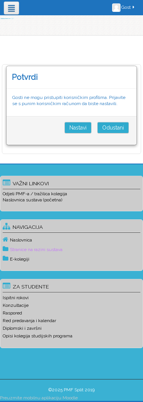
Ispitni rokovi (16, 297)
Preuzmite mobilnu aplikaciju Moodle (39, 397)
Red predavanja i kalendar (29, 320)
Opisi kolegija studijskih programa (37, 336)
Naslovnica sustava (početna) (32, 200)
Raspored (12, 313)
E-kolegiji (19, 259)
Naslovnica (21, 240)
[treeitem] (71, 239)
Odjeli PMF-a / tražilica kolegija (35, 193)
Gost (123, 7)
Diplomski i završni (22, 328)
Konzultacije (16, 305)
